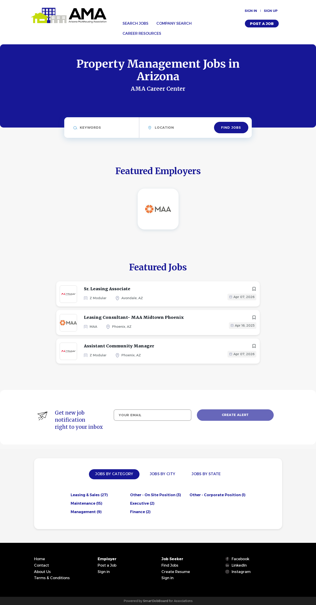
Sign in (251, 11)
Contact (41, 565)
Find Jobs (231, 127)
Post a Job (262, 23)
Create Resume (175, 572)
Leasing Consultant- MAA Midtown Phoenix (134, 317)
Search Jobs (135, 23)
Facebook (240, 559)
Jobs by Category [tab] (114, 474)
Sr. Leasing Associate (107, 288)
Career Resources (142, 33)
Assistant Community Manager (119, 346)
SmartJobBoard (155, 601)
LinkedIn (239, 565)
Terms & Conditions (52, 578)
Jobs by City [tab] (162, 474)
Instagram (241, 572)
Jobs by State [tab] (206, 474)
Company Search (174, 23)
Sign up (271, 11)
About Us (42, 572)
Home (39, 559)
